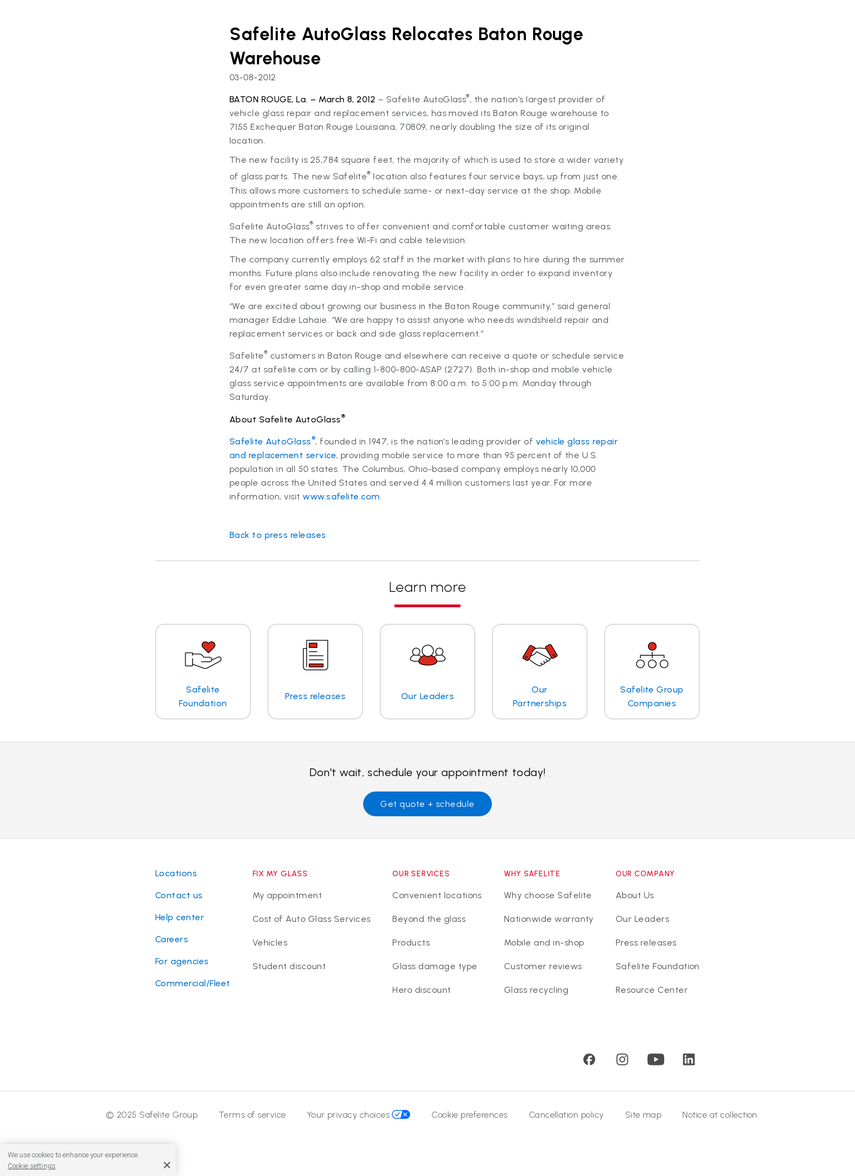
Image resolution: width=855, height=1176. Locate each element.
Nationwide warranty (549, 920)
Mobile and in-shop (544, 944)
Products (411, 944)
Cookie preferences (469, 1120)
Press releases (646, 944)
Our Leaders (642, 920)
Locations (176, 873)
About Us (635, 895)
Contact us (179, 895)
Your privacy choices (359, 1120)
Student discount (289, 969)
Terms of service (252, 1120)
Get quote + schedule (427, 804)
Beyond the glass (428, 920)
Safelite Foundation (658, 969)
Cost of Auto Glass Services (312, 920)
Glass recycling (536, 994)
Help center (179, 917)
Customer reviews (543, 969)
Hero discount (421, 994)
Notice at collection (720, 1120)
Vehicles (270, 944)
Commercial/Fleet (193, 983)
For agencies (182, 961)
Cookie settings (32, 1166)
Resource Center (652, 994)
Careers (171, 939)
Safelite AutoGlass (272, 441)
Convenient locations (437, 895)
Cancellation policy (566, 1120)
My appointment (287, 895)
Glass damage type (434, 969)
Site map (643, 1120)
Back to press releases (277, 535)
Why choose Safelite (548, 895)
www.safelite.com (341, 496)
